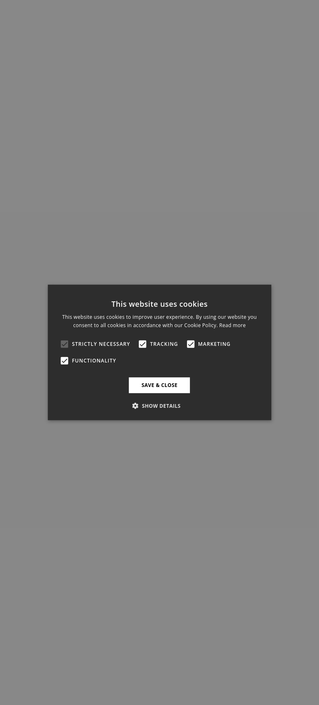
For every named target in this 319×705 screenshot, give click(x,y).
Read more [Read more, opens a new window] (232, 325)
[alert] (159, 352)
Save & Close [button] (160, 385)
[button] (159, 406)
